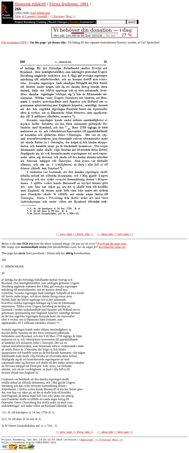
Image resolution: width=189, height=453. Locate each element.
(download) (86, 440)
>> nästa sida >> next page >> (115, 234)
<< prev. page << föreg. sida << (74, 234)
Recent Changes (58, 22)
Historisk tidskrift (30, 3)
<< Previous (56, 16)
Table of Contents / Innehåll (30, 16)
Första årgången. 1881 (69, 3)
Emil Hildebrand (40, 13)
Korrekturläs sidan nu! (112, 247)
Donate (74, 22)
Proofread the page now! (112, 243)
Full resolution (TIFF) (14, 42)
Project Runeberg (25, 22)
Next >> (71, 16)
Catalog (41, 22)
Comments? (87, 22)
